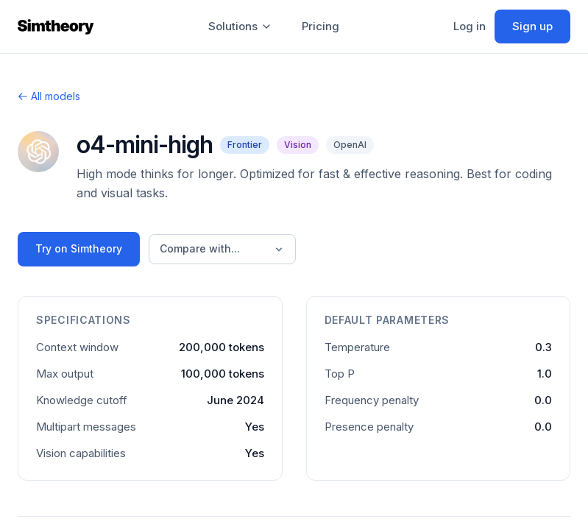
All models (49, 96)
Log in (469, 26)
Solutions (240, 26)
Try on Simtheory (78, 248)
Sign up (532, 26)
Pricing (320, 26)
